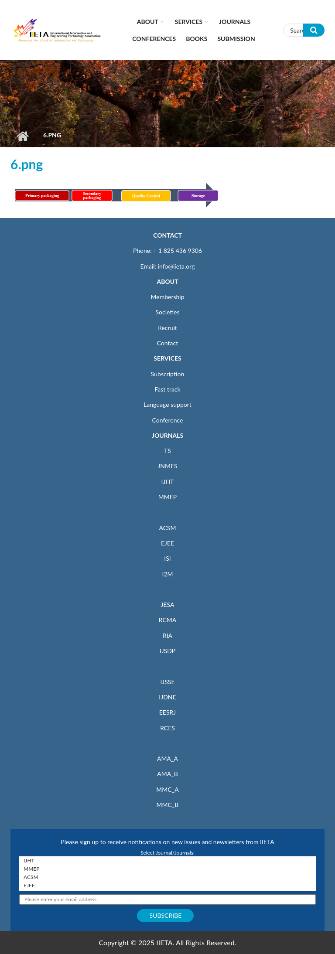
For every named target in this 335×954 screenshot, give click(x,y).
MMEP (167, 497)
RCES (167, 728)
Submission (236, 38)
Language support (167, 404)
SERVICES (167, 358)
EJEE (167, 543)
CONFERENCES (154, 38)
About (147, 21)
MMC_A (167, 789)
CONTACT (167, 235)
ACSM (167, 528)
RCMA (168, 620)
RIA (167, 635)
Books (196, 38)
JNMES (167, 466)
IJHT (167, 481)
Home (22, 136)
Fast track (167, 389)
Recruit (167, 327)
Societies (168, 312)
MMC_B (168, 804)
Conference (167, 420)
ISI (167, 558)
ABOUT (167, 281)
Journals (234, 21)
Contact (167, 343)
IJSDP (167, 650)
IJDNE (167, 697)
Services (188, 21)
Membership (167, 296)
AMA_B (167, 773)
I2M (167, 574)
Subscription (167, 374)
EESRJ (167, 712)
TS (167, 450)
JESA (167, 604)
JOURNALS (167, 435)
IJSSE (167, 681)
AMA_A (167, 758)
